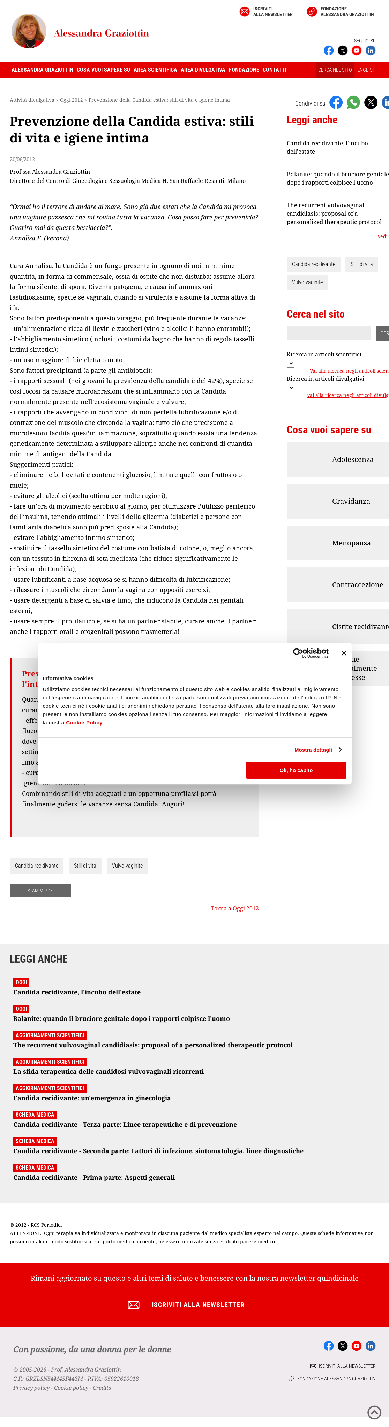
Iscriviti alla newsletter (273, 11)
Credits (102, 1387)
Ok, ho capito (296, 770)
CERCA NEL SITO (335, 70)
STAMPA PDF (40, 890)
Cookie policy (71, 1387)
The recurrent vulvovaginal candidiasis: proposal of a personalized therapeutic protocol (334, 213)
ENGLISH (366, 70)
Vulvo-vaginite (127, 865)
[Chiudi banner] (344, 653)
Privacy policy (31, 1387)
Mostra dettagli (313, 750)
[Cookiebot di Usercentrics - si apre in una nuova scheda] (298, 653)
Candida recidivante (36, 865)
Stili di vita (85, 865)
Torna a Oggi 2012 (235, 908)
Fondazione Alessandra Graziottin (347, 11)
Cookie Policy (84, 723)
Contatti (274, 70)
